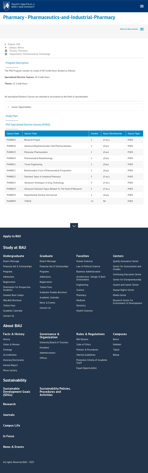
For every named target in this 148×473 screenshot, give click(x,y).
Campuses (120, 334)
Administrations (47, 352)
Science (80, 290)
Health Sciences (84, 310)
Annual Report (10, 365)
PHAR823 (11, 176)
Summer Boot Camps (13, 295)
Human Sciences (84, 261)
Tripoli (116, 349)
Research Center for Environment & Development (127, 302)
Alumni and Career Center (126, 284)
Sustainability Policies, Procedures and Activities (55, 392)
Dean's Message (11, 261)
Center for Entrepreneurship (127, 279)
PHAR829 (11, 188)
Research (9, 404)
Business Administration (88, 271)
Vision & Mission (11, 344)
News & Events (47, 302)
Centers (118, 256)
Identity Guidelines (85, 354)
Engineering (82, 284)
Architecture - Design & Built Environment (90, 278)
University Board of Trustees (54, 342)
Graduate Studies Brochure (53, 292)
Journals (9, 415)
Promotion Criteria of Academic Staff (91, 361)
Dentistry (81, 305)
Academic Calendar (12, 310)
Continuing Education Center (127, 274)
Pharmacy (81, 295)
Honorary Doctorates (13, 360)
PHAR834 (11, 195)
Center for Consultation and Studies (127, 268)
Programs (7, 271)
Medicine (80, 300)
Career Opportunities (19, 107)
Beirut (116, 339)
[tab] (74, 107)
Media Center (119, 295)
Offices (43, 358)
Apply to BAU (12, 236)
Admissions (8, 276)
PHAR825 (11, 182)
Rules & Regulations (90, 334)
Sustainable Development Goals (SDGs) (16, 392)
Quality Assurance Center (126, 261)
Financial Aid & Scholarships (17, 266)
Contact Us (8, 315)
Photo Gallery (10, 370)
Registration (9, 282)
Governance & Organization (49, 335)
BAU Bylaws (82, 339)
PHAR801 (11, 139)
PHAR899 (11, 201)
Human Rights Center (123, 290)
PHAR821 (11, 164)
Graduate (46, 256)
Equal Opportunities (86, 368)
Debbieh (117, 344)
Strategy (7, 349)
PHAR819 (11, 152)
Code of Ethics (83, 344)
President (44, 347)
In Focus (8, 436)
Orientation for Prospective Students (16, 288)
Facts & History (13, 334)
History (6, 339)
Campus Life (11, 425)
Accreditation (10, 354)
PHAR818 (11, 146)
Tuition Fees (9, 305)
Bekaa (116, 354)
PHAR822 (11, 170)
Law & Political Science (88, 266)
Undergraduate (13, 256)
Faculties (82, 256)
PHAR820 (11, 158)
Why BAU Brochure (12, 300)
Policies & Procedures (87, 349)
